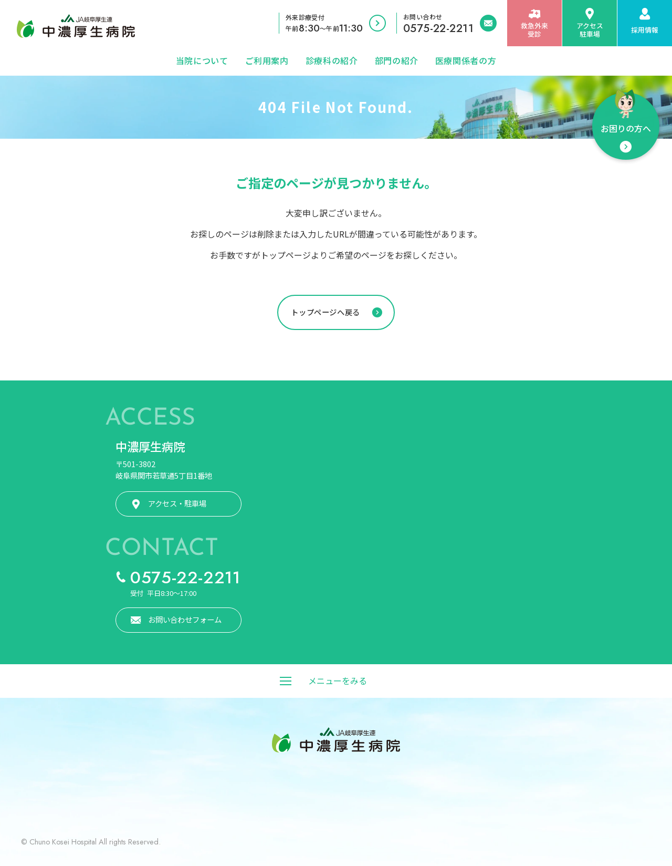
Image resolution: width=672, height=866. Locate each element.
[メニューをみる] (336, 681)
